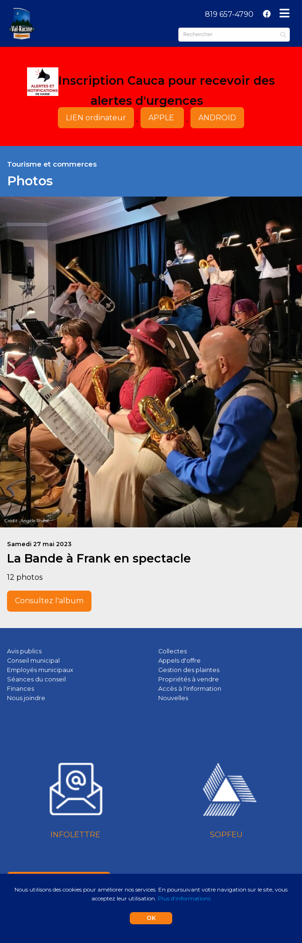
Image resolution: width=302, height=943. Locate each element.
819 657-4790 (229, 14)
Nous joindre (26, 698)
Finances (20, 688)
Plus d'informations (184, 898)
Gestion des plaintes (188, 669)
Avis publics (24, 651)
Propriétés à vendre (188, 679)
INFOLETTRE (75, 834)
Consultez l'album (49, 600)
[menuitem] (229, 14)
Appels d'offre (179, 660)
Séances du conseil (36, 679)
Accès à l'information (189, 688)
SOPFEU (226, 834)
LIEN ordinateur (96, 117)
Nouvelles (173, 698)
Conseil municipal (33, 660)
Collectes (172, 651)
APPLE (162, 117)
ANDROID (217, 117)
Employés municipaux (40, 669)
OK (151, 917)
